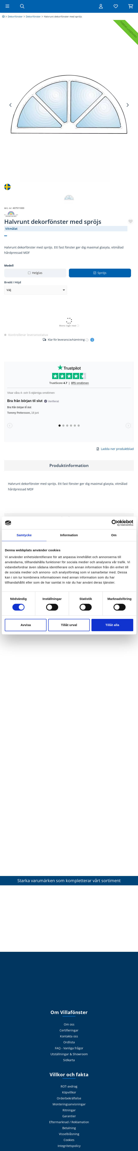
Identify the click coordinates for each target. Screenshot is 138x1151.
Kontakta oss (69, 1036)
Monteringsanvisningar (69, 1104)
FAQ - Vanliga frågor (69, 1048)
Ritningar (69, 1110)
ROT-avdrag (69, 1086)
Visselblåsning (69, 1134)
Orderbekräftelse (69, 1098)
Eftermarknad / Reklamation (69, 1122)
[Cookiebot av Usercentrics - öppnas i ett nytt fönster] (114, 523)
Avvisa (26, 625)
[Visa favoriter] (115, 6)
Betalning (69, 1128)
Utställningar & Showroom (69, 1054)
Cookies (69, 1140)
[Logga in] (100, 6)
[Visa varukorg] (130, 6)
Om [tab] (114, 535)
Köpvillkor (69, 1092)
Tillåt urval (69, 625)
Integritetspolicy (69, 1146)
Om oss (69, 1024)
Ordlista (69, 1042)
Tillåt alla (112, 625)
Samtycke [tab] (24, 535)
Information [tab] (69, 535)
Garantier (69, 1116)
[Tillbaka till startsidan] (69, 6)
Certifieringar (69, 1030)
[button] (130, 221)
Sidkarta (69, 1060)
